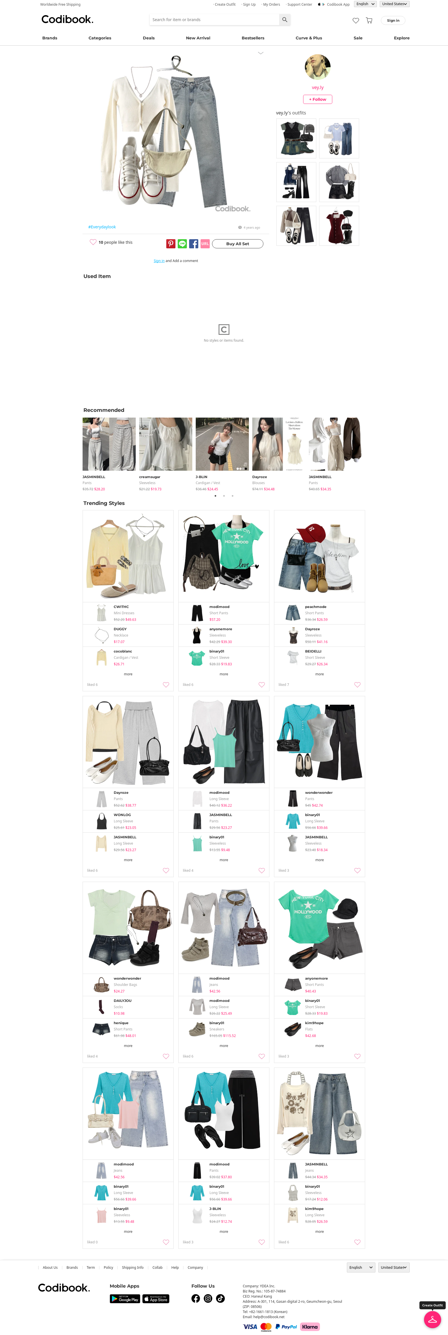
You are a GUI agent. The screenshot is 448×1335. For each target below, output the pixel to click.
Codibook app (338, 4)
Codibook (67, 19)
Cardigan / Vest (208, 482)
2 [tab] (224, 496)
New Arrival (198, 38)
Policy (108, 1267)
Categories (100, 38)
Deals (149, 38)
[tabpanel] (111, 453)
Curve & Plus (309, 38)
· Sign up (248, 4)
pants (87, 482)
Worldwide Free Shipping (60, 4)
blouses (258, 482)
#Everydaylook (102, 226)
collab (158, 1267)
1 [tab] (215, 496)
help (175, 1267)
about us (50, 1267)
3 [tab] (232, 496)
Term (91, 1267)
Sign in (159, 260)
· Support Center (299, 4)
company (195, 1267)
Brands (49, 38)
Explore (402, 38)
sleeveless (147, 482)
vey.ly (318, 87)
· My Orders (270, 4)
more (128, 674)
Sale (358, 38)
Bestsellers (253, 38)
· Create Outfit (224, 4)
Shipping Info (133, 1267)
